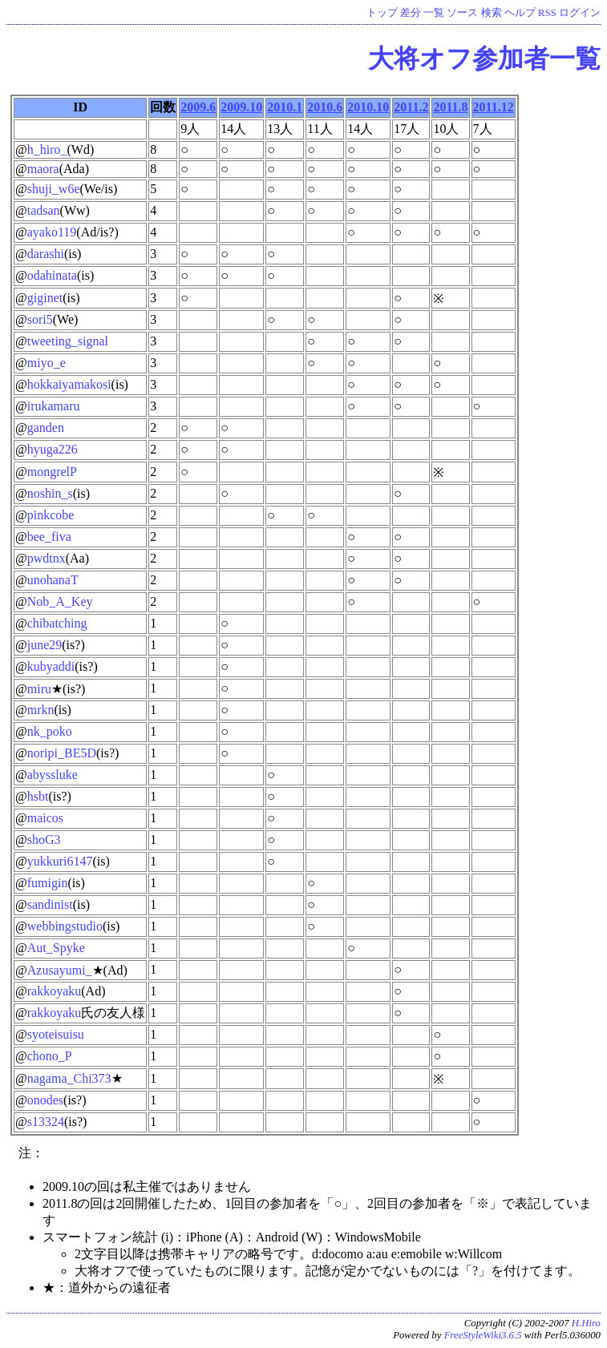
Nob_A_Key (60, 601)
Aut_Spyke (56, 947)
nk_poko (49, 731)
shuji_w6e (53, 189)
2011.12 (493, 107)
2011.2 (411, 107)
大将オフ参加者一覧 (484, 58)
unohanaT (53, 580)
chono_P (49, 1056)
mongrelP (52, 471)
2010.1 (284, 107)
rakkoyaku (54, 991)
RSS (547, 12)
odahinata (52, 275)
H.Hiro (586, 1323)
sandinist (50, 904)
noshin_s (50, 493)
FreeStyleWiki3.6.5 (483, 1335)
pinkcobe (51, 515)
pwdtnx (46, 558)
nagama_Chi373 (69, 1078)
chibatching (57, 623)
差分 (410, 12)
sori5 (40, 319)
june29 (45, 645)
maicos (45, 818)
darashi (45, 253)
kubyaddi (51, 666)
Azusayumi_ (59, 970)
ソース (462, 12)
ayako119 (52, 232)
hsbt (38, 796)
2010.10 (368, 107)
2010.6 (324, 107)
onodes (45, 1100)
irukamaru (53, 406)
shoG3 (44, 839)
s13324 (45, 1121)
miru (39, 689)
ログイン (580, 12)
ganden (45, 427)
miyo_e (46, 362)
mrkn (41, 709)
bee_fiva (49, 536)
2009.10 (241, 107)
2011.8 (450, 107)
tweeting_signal (67, 341)
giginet (45, 298)
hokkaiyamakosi (69, 384)
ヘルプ (520, 12)
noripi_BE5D (61, 753)
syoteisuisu (55, 1034)
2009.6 (198, 107)
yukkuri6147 (60, 861)
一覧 (433, 12)
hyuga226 (52, 449)
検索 (491, 12)
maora (43, 169)
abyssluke (52, 774)
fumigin (47, 883)
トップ (382, 12)
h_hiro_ (47, 149)
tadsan (43, 210)
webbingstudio (65, 926)
